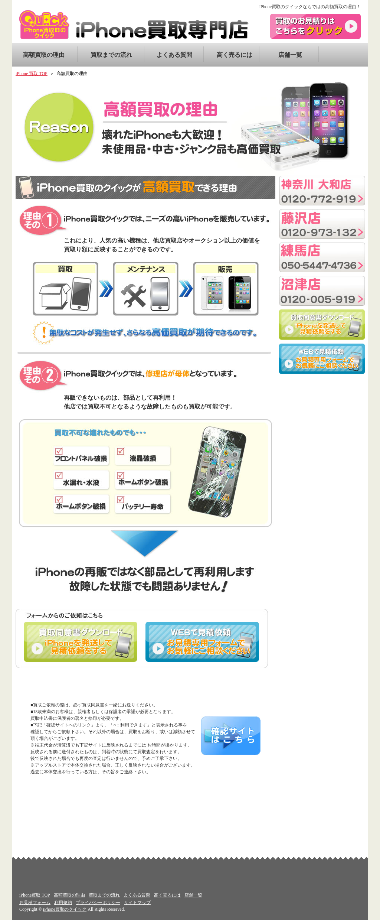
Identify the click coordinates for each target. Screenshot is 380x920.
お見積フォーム (34, 902)
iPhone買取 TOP (34, 895)
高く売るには (231, 55)
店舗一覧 (290, 55)
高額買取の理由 (44, 55)
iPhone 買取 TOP (32, 73)
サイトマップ (137, 902)
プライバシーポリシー (98, 902)
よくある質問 (171, 55)
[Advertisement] (322, 422)
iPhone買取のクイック (64, 909)
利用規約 (63, 902)
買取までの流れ (111, 55)
